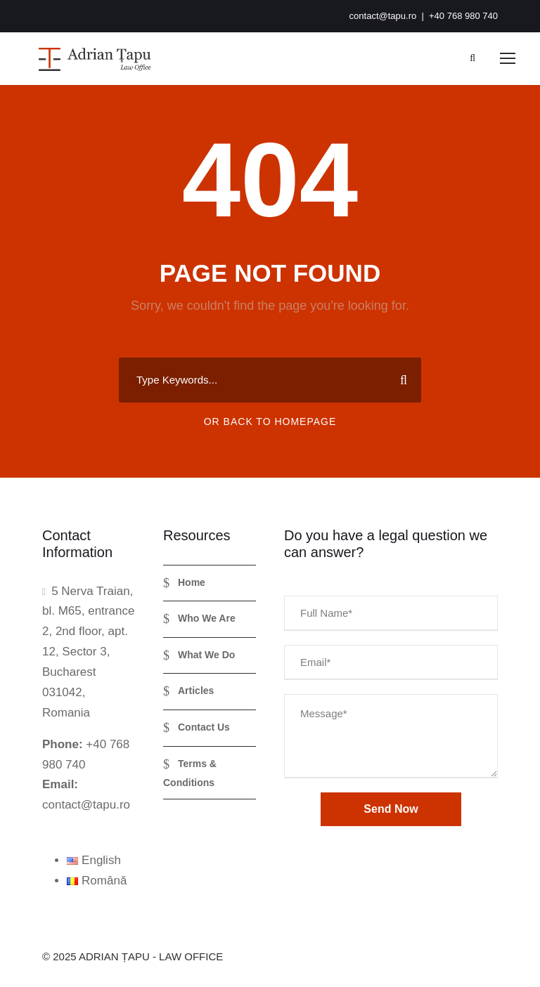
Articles (196, 690)
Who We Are (207, 618)
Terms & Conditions (190, 773)
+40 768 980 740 (463, 16)
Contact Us (204, 727)
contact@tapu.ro (383, 16)
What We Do (206, 654)
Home (191, 582)
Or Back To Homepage (270, 421)
